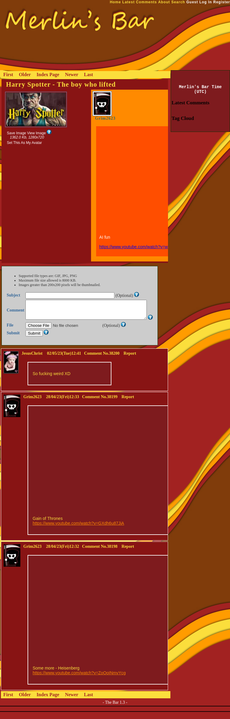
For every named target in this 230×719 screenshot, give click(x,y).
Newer (71, 74)
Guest (192, 2)
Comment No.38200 (101, 360)
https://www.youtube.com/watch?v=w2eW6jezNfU (145, 246)
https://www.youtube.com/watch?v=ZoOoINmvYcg (79, 680)
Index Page (48, 74)
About (164, 2)
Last (88, 74)
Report (130, 360)
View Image (36, 133)
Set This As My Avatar (24, 143)
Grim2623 (105, 118)
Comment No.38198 (99, 553)
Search (178, 2)
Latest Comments (139, 2)
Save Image (16, 133)
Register (221, 2)
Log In (205, 2)
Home (115, 2)
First (8, 74)
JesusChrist (32, 360)
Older (25, 74)
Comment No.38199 (99, 404)
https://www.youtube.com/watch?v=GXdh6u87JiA (78, 530)
